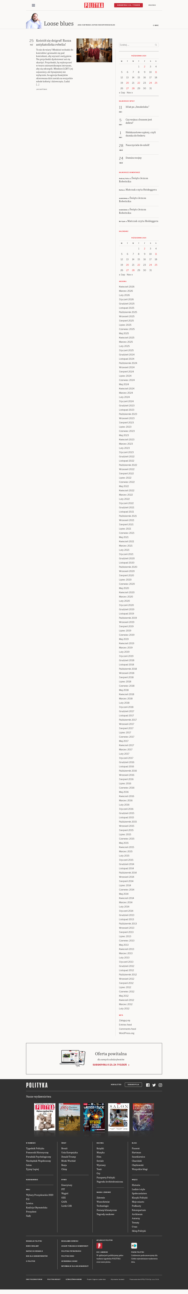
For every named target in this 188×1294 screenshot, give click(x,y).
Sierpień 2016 (126, 779)
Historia (136, 1185)
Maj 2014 (123, 894)
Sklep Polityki (139, 1231)
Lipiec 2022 (125, 478)
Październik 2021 (128, 516)
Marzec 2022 (126, 495)
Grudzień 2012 (126, 966)
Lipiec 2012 (125, 987)
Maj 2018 (124, 690)
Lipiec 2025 (125, 325)
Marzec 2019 (126, 648)
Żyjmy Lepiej (32, 1169)
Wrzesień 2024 (127, 367)
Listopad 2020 (126, 563)
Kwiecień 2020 (127, 592)
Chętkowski (138, 1165)
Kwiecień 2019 (126, 643)
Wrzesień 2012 (126, 979)
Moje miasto (138, 1202)
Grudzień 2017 (126, 711)
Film (99, 1157)
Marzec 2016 (126, 800)
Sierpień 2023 (126, 423)
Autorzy (136, 1218)
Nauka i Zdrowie (104, 1193)
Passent (136, 1148)
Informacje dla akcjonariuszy (75, 1267)
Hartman (136, 1153)
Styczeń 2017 (126, 758)
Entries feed (125, 1025)
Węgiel (64, 1193)
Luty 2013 (124, 958)
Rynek (64, 1180)
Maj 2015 (123, 843)
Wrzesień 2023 (127, 418)
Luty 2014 (124, 907)
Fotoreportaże (139, 1210)
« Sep (122, 93)
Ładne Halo (102, 1280)
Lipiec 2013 (125, 936)
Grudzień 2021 (126, 507)
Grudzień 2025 (126, 304)
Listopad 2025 (126, 308)
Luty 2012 (124, 1009)
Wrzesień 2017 (126, 724)
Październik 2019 (128, 618)
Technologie (103, 1206)
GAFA (64, 1202)
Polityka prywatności (71, 1252)
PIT (63, 1189)
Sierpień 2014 (126, 881)
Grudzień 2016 (126, 762)
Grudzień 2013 (126, 915)
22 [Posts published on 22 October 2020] (138, 83)
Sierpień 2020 (126, 575)
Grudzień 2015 (126, 813)
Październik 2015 (128, 822)
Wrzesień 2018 (126, 673)
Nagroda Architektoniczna (110, 1182)
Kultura (100, 1143)
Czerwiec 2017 (126, 737)
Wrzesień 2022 (126, 469)
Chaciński (137, 1161)
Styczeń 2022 (126, 503)
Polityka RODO (67, 1256)
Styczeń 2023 (126, 452)
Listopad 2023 (126, 410)
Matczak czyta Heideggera (141, 190)
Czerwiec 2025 (127, 329)
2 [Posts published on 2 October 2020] (144, 67)
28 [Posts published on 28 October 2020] (133, 88)
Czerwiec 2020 (127, 584)
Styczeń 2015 (126, 860)
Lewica (29, 1203)
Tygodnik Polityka (35, 1148)
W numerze (31, 1143)
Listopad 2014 (126, 868)
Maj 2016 (124, 792)
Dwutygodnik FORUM (34, 1280)
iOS (97, 1253)
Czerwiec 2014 (126, 890)
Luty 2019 (124, 652)
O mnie (156, 26)
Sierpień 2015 (126, 830)
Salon (29, 1165)
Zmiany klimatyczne (107, 1210)
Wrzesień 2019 (126, 622)
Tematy (135, 1223)
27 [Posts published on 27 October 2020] (127, 88)
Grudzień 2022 (126, 456)
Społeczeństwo (139, 1193)
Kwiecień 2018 (126, 694)
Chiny (64, 1169)
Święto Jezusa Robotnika (133, 180)
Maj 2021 (123, 537)
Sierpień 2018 (126, 677)
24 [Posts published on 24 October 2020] (150, 83)
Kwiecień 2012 (126, 1000)
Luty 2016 (124, 805)
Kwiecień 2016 (126, 796)
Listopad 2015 (126, 817)
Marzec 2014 (125, 902)
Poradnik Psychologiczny (38, 1157)
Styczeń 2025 (126, 350)
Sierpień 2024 (126, 372)
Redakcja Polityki (34, 1241)
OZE (63, 1198)
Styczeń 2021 (126, 554)
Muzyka (101, 1153)
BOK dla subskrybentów (37, 1256)
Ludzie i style (138, 1189)
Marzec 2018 (126, 699)
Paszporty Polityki (106, 1177)
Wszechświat (103, 1202)
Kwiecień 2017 (126, 745)
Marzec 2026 (126, 291)
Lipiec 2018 (125, 682)
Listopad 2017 (126, 716)
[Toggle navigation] (33, 5)
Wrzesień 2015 (126, 826)
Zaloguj (152, 5)
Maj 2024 (124, 384)
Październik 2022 (128, 465)
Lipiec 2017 (125, 733)
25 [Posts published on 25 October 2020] (156, 83)
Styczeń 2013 (126, 962)
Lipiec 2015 (125, 834)
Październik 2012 (128, 975)
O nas (134, 1227)
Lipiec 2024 (125, 376)
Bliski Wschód (68, 1161)
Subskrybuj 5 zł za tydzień (110, 1065)
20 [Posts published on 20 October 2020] (127, 83)
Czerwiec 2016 (126, 788)
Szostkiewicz (138, 1157)
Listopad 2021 (126, 512)
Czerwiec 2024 (127, 380)
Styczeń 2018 (126, 707)
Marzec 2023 (126, 444)
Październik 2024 (128, 363)
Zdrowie (101, 1198)
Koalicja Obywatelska (36, 1207)
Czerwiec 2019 (126, 635)
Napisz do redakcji (34, 1252)
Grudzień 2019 (126, 609)
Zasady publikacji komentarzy (74, 1247)
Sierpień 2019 (126, 626)
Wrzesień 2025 (126, 316)
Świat (63, 1143)
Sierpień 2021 (126, 524)
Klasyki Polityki (140, 1198)
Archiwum (137, 1214)
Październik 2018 (128, 669)
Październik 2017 (128, 720)
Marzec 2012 (125, 1004)
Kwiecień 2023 (126, 440)
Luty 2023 (124, 448)
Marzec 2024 (126, 393)
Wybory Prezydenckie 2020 (39, 1195)
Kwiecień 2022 (126, 490)
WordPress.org (126, 1033)
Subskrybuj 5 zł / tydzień (128, 5)
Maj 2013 (124, 945)
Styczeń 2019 (126, 656)
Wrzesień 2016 (126, 775)
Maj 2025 (124, 333)
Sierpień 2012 (126, 983)
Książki (100, 1148)
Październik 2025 (128, 312)
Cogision (95, 1280)
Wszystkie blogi (140, 1169)
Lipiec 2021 (125, 529)
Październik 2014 (128, 873)
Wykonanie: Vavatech (117, 1280)
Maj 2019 (124, 639)
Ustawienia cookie (69, 1262)
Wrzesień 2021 (126, 520)
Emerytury (66, 1185)
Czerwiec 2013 (126, 941)
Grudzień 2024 (127, 355)
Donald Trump (68, 1157)
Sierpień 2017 (126, 728)
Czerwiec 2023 (127, 431)
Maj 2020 (124, 588)
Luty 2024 (124, 397)
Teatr (99, 1169)
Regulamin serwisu (69, 1241)
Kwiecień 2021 (126, 541)
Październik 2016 (128, 771)
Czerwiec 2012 (126, 992)
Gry (98, 1173)
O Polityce (30, 1262)
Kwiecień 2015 (126, 847)
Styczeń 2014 (126, 911)
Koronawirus (32, 1180)
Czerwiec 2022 (127, 482)
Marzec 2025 (126, 342)
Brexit (64, 1148)
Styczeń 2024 (126, 401)
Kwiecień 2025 (126, 338)
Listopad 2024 (126, 359)
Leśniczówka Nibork (74, 1280)
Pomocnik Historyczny (37, 1153)
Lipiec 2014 (125, 885)
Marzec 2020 (126, 597)
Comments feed (127, 1029)
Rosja (64, 1165)
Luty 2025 (124, 346)
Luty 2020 (124, 601)
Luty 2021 (124, 550)
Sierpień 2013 (126, 932)
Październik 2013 (128, 924)
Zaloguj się (124, 1020)
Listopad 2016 (126, 766)
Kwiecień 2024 (126, 389)
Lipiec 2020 (125, 580)
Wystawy (101, 1165)
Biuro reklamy (32, 1247)
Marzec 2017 (125, 749)
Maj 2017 (123, 741)
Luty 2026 (124, 295)
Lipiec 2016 (125, 783)
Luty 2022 (124, 499)
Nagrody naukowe (105, 1214)
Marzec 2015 (125, 851)
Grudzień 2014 (126, 864)
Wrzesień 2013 (126, 928)
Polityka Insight (53, 1280)
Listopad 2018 (126, 665)
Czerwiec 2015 (126, 839)
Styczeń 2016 (126, 809)
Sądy (28, 1216)
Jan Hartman (41, 90)
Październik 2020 (128, 567)
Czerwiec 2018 (126, 686)
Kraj (28, 1190)
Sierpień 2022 (126, 473)
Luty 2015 (124, 856)
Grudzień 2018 (126, 660)
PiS (27, 1199)
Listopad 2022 (126, 461)
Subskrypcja (133, 1085)
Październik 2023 (128, 414)
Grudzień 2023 (127, 406)
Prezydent (31, 1212)
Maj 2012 (123, 996)
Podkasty (136, 1206)
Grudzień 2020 (127, 558)
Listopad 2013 (126, 919)
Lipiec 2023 (125, 427)
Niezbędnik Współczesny (38, 1161)
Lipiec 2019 (125, 631)
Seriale (100, 1161)
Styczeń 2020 (126, 605)
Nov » (130, 93)
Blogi (134, 1143)
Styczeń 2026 (126, 299)
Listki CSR (66, 1206)
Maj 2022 (124, 486)
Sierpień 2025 (126, 321)
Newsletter (116, 1085)
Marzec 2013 (126, 953)
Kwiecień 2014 (126, 898)
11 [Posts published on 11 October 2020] (156, 72)
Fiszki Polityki (137, 1253)
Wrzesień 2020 (127, 571)
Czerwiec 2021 (126, 533)
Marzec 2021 (125, 546)
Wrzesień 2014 (126, 877)
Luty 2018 (124, 703)
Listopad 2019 (126, 614)
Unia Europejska (69, 1153)
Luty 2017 (124, 754)
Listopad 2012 (126, 970)
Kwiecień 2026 (126, 287)
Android (104, 1253)
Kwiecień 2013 (126, 949)
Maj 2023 (124, 435)
